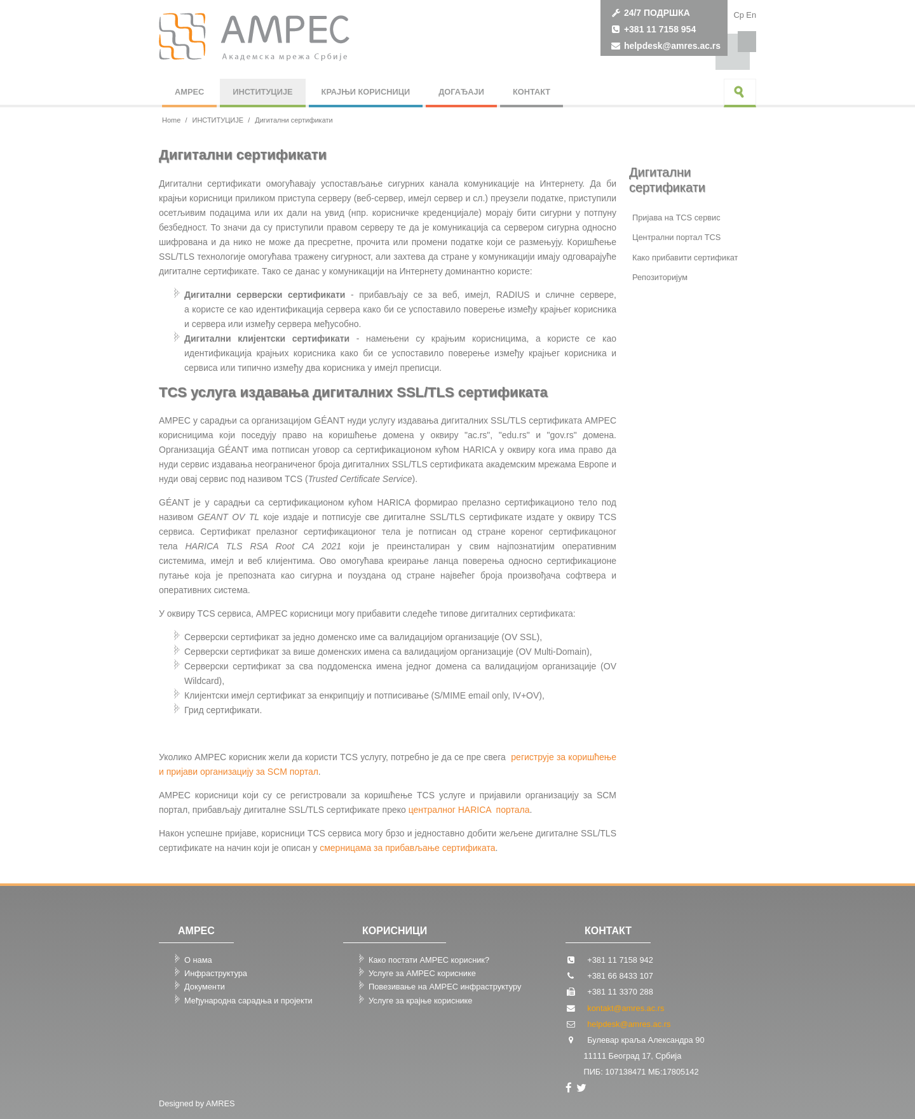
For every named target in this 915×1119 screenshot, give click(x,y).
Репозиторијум (660, 277)
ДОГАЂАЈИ (461, 92)
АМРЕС (189, 92)
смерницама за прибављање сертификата (407, 848)
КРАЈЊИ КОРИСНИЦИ (366, 92)
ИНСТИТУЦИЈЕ (262, 92)
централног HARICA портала (469, 810)
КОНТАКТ (531, 92)
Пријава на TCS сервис (676, 217)
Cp (738, 15)
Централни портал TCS (676, 237)
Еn (751, 15)
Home (171, 120)
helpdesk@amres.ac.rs (672, 46)
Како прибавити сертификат (685, 257)
